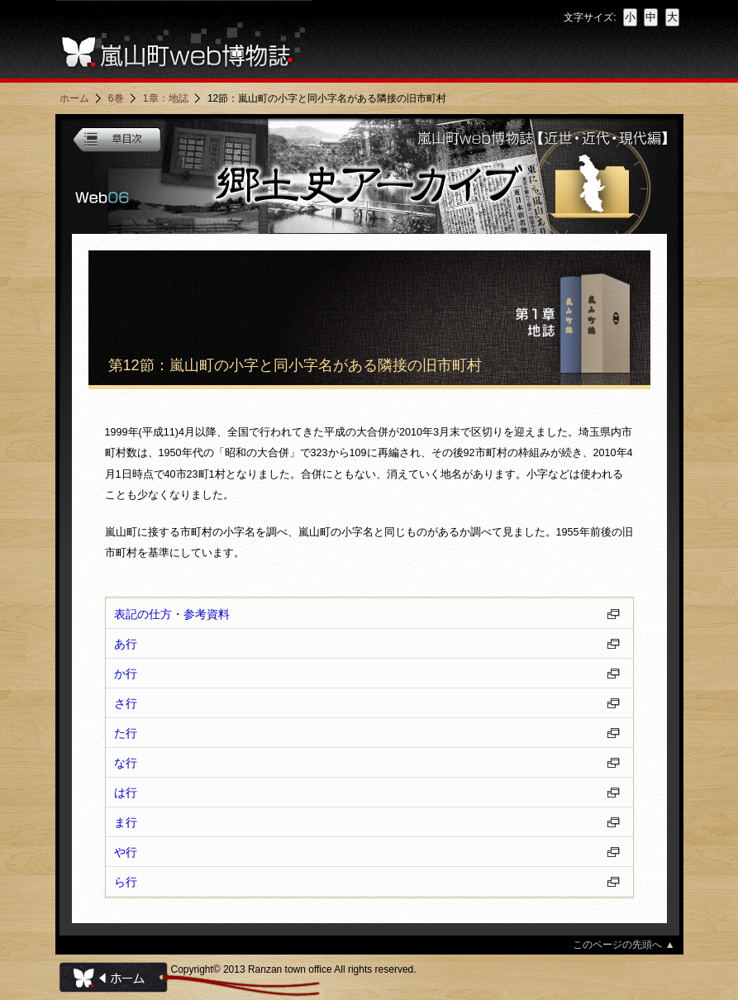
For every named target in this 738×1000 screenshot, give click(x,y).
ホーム (74, 98)
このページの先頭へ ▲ (623, 944)
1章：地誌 (165, 98)
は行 (125, 792)
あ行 (125, 643)
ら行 (125, 881)
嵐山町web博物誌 (183, 39)
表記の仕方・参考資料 (172, 614)
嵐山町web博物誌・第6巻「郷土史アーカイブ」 (369, 176)
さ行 (125, 703)
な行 (125, 762)
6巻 (116, 98)
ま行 (125, 822)
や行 (125, 852)
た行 (125, 733)
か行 (125, 673)
